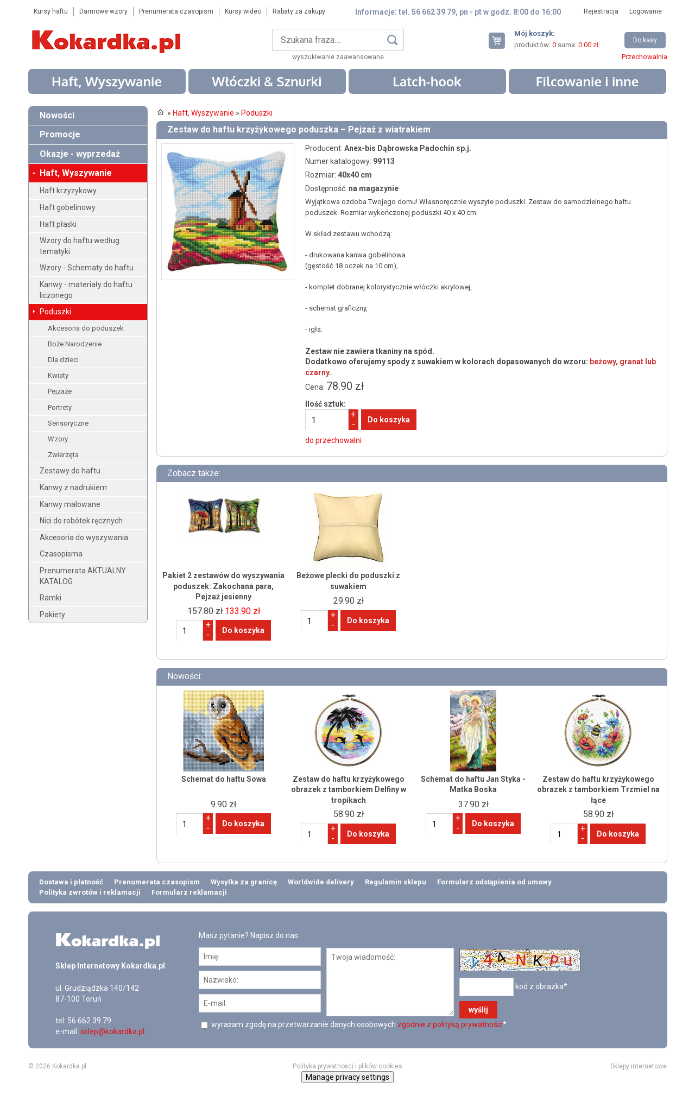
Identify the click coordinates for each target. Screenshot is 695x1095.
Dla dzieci (63, 360)
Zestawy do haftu (70, 470)
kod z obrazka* (541, 986)
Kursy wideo (243, 11)
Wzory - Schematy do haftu (87, 267)
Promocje (60, 134)
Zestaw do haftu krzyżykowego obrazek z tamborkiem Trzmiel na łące (598, 790)
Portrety (60, 407)
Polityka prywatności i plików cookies (347, 1066)
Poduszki (55, 311)
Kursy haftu (51, 11)
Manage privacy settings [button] (347, 1077)
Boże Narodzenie (75, 344)
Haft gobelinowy (68, 207)
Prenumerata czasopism (176, 11)
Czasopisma (61, 553)
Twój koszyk (501, 40)
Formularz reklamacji (189, 892)
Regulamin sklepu (395, 882)
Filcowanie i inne (587, 81)
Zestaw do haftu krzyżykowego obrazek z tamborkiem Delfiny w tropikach (348, 790)
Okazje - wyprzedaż (80, 154)
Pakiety (52, 614)
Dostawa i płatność (71, 882)
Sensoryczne (68, 423)
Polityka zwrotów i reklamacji (90, 892)
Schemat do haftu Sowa (223, 779)
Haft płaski (58, 224)
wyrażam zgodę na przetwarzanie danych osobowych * (358, 1024)
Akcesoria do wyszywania (84, 537)
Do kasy (645, 40)
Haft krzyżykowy (68, 190)
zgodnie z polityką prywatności (450, 1024)
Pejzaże (60, 391)
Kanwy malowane (70, 504)
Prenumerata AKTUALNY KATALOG (83, 576)
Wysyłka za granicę (244, 882)
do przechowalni (333, 440)
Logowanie (645, 11)
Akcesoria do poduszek (86, 328)
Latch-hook (427, 81)
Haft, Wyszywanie (107, 81)
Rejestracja (601, 11)
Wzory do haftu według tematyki (79, 246)
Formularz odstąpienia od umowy (494, 882)
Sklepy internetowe (638, 1066)
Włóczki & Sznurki (266, 81)
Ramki (50, 597)
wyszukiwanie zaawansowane (338, 57)
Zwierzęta (63, 455)
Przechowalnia (644, 57)
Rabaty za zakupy (299, 11)
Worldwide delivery (321, 882)
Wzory (58, 439)
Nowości (57, 115)
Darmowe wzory (103, 11)
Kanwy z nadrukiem (73, 487)
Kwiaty (58, 375)
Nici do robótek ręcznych (81, 520)
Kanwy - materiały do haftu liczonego (86, 290)
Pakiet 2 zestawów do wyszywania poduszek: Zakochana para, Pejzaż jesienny (223, 586)
